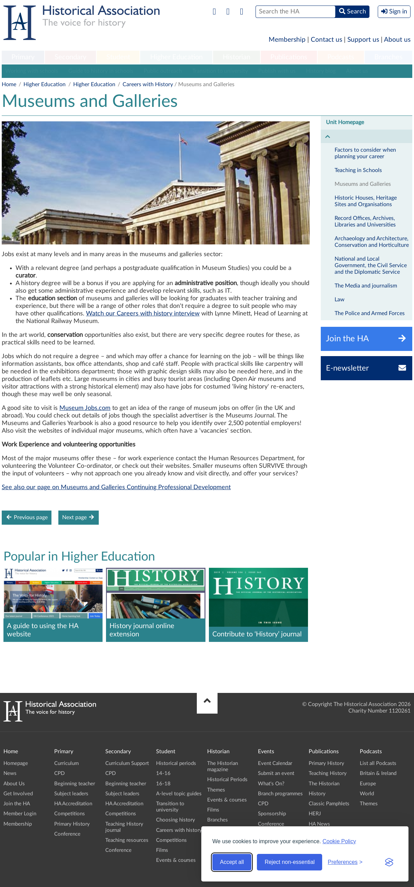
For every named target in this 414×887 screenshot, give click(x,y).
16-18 (163, 783)
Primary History (72, 824)
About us (397, 40)
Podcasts (340, 57)
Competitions (69, 813)
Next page (78, 517)
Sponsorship (272, 813)
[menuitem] (23, 57)
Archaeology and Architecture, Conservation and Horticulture (372, 242)
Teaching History (328, 773)
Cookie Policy (339, 841)
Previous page (27, 517)
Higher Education (176, 57)
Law (340, 299)
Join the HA (16, 803)
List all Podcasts (378, 763)
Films (162, 850)
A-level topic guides (179, 793)
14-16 (163, 773)
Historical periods (176, 763)
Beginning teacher (74, 783)
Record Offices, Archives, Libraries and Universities (365, 221)
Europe (368, 783)
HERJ (315, 813)
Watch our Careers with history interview (143, 314)
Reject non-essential (289, 862)
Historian (236, 57)
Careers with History (148, 84)
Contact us (326, 40)
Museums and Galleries (363, 184)
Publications (288, 57)
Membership (287, 40)
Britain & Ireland (378, 773)
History (317, 793)
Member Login (19, 813)
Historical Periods (227, 779)
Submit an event (276, 773)
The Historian (324, 783)
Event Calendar (275, 763)
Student (118, 57)
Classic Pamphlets (329, 803)
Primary (23, 57)
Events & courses (176, 860)
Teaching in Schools (358, 170)
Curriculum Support (127, 763)
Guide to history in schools (100, 71)
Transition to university (220, 71)
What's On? (271, 783)
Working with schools (31, 71)
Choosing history (175, 820)
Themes (216, 790)
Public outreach (163, 71)
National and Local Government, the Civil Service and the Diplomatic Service (371, 265)
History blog (321, 71)
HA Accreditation (73, 803)
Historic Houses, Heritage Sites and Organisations (366, 201)
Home (9, 84)
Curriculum (66, 763)
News (10, 773)
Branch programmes (280, 793)
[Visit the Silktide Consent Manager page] (389, 862)
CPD (59, 773)
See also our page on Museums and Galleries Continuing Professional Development (116, 487)
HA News (319, 824)
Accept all (232, 862)
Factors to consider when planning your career (365, 153)
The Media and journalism (366, 286)
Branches (388, 57)
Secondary (70, 57)
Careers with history (179, 830)
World (367, 793)
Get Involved (18, 793)
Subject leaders (71, 793)
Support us (363, 40)
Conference (67, 834)
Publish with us (277, 71)
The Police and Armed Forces (370, 313)
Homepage (15, 763)
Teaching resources (126, 840)
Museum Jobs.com (84, 408)
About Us (14, 783)
